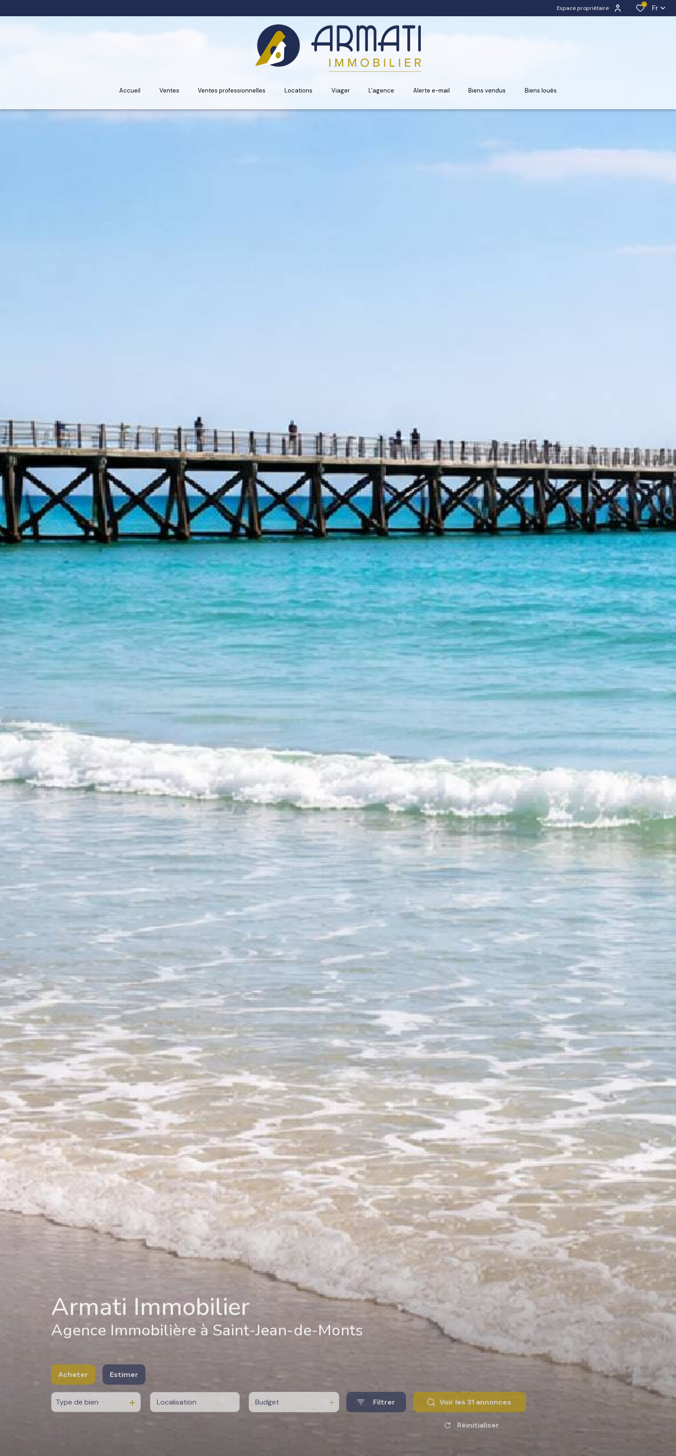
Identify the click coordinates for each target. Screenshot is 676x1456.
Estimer (124, 1388)
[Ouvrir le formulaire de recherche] (376, 1416)
